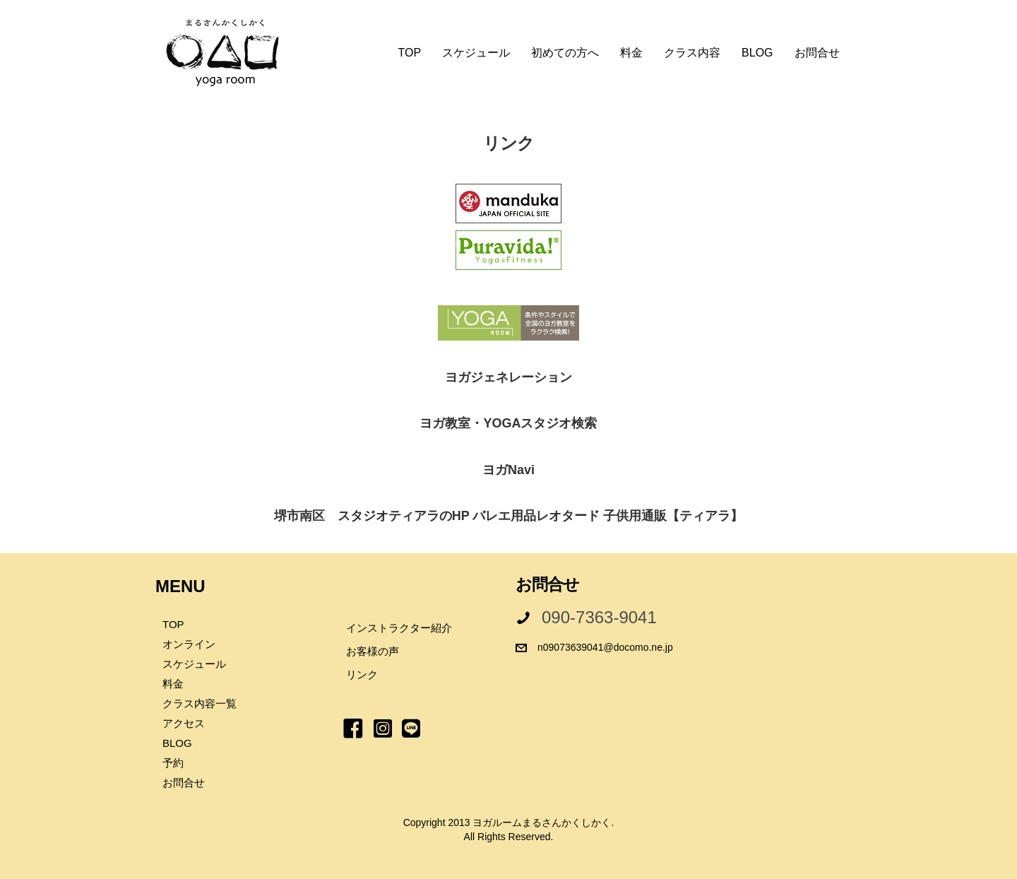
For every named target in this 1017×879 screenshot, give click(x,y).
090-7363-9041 (599, 617)
